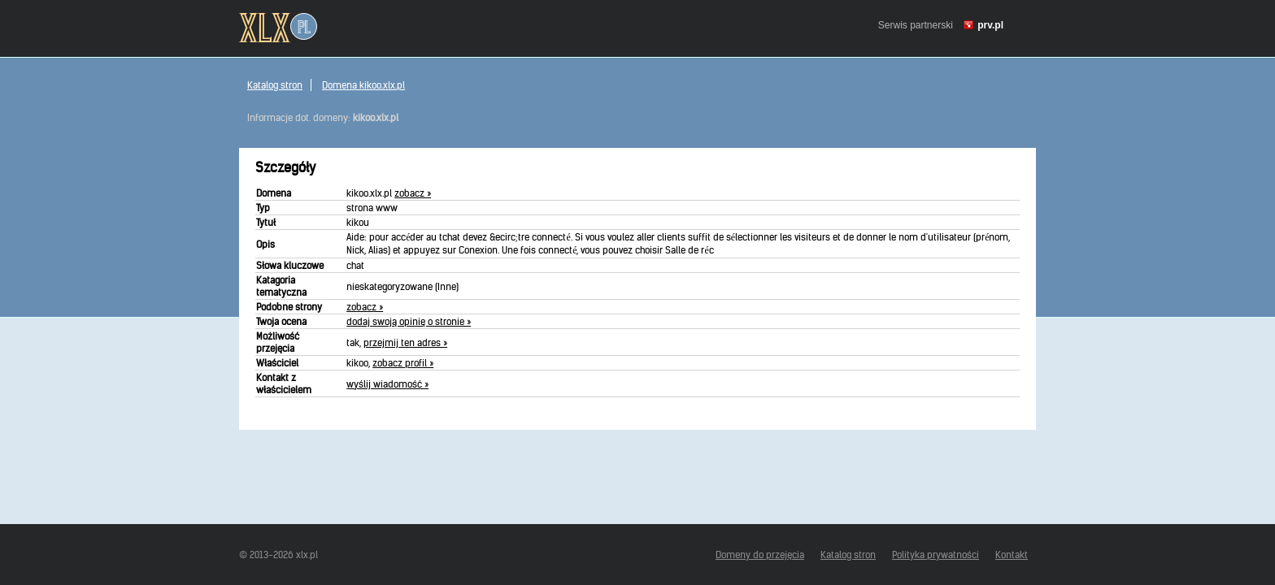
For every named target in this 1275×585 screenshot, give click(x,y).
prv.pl (990, 25)
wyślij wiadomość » (387, 384)
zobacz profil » (402, 363)
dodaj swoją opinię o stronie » (408, 321)
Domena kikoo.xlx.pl (363, 85)
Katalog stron (274, 85)
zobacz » (412, 193)
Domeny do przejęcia (760, 554)
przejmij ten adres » (405, 342)
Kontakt (1011, 554)
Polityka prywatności (935, 554)
